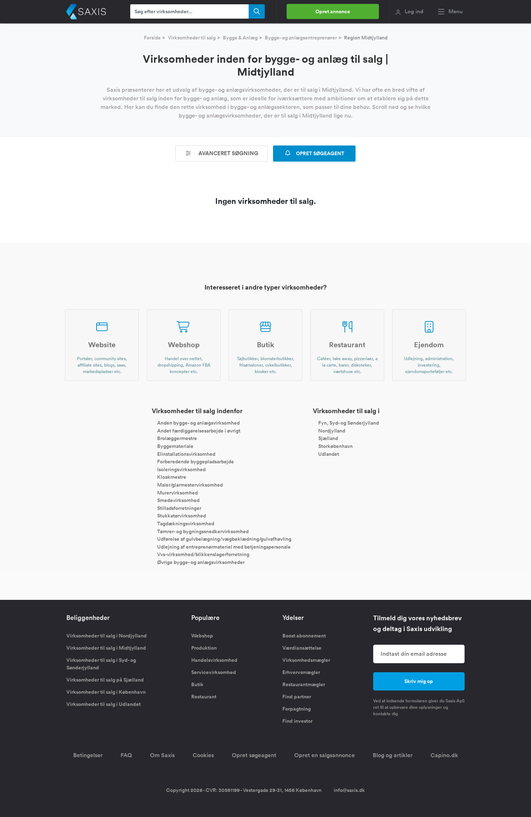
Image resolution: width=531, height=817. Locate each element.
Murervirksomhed (177, 492)
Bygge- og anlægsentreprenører (301, 37)
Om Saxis (162, 755)
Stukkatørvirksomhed (181, 515)
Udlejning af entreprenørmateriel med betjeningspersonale (224, 546)
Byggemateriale (175, 446)
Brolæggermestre (177, 438)
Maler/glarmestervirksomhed (190, 484)
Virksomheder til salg (192, 37)
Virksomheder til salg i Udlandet (103, 704)
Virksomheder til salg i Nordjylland (106, 635)
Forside (152, 37)
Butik (197, 684)
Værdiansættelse (301, 647)
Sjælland (328, 438)
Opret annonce (332, 11)
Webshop (202, 635)
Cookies (203, 755)
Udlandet (328, 453)
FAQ (126, 755)
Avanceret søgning (222, 153)
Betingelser (88, 755)
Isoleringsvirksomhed (181, 469)
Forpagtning (296, 708)
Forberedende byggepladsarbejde (195, 461)
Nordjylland (331, 430)
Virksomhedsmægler (306, 660)
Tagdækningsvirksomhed (185, 523)
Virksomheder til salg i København (106, 692)
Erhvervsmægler (301, 672)
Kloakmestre (171, 477)
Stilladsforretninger (179, 507)
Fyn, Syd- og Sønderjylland (348, 422)
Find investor (297, 721)
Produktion (204, 647)
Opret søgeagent (254, 755)
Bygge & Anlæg (240, 37)
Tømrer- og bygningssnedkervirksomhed (203, 531)
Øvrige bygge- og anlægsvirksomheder (201, 561)
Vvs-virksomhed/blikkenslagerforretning (203, 554)
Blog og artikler (393, 755)
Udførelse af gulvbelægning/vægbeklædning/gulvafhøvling (224, 539)
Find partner (296, 696)
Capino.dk (444, 755)
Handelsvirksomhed (214, 660)
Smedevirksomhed (178, 500)
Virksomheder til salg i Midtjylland (106, 647)
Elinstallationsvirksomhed (186, 453)
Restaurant (203, 696)
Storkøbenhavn (335, 446)
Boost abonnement (304, 635)
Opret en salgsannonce (324, 755)
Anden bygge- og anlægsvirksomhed (198, 422)
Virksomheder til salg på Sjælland (105, 679)
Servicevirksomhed (213, 672)
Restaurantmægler (303, 684)
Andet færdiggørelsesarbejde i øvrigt (198, 430)
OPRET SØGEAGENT (314, 153)
